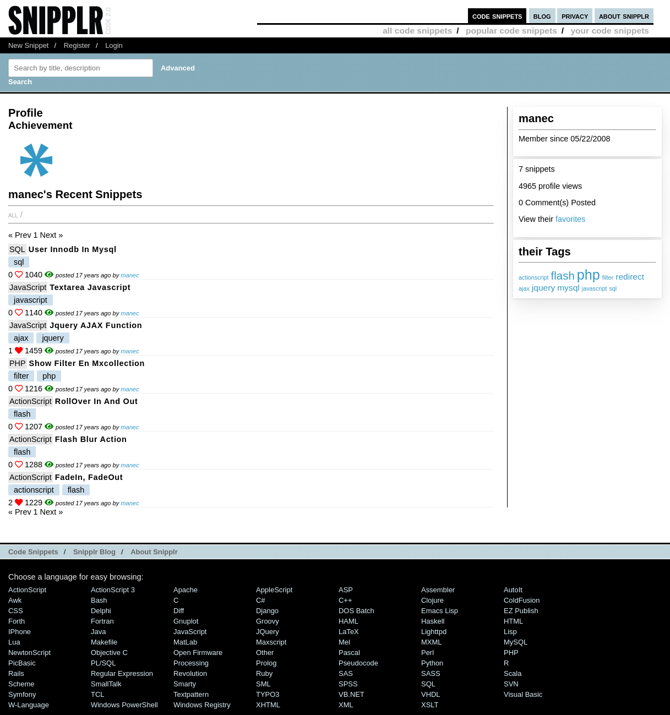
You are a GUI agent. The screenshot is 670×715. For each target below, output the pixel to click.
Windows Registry (202, 705)
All (13, 214)
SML (263, 684)
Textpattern (191, 694)
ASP (346, 590)
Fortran (102, 621)
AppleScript (274, 590)
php (588, 274)
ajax (524, 288)
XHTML (268, 705)
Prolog (266, 663)
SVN (511, 684)
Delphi (101, 611)
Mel (344, 642)
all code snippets (417, 30)
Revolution (190, 673)
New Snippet (28, 45)
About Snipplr (154, 552)
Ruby (264, 673)
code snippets (497, 15)
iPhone (19, 631)
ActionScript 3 (113, 590)
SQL (17, 249)
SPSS (348, 684)
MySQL (515, 642)
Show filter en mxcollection (87, 363)
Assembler (438, 590)
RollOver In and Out (96, 401)
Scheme (21, 684)
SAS (346, 673)
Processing (191, 663)
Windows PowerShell (124, 705)
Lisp (510, 631)
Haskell (432, 621)
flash (563, 275)
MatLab (185, 642)
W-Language (28, 705)
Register (77, 45)
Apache (185, 590)
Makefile (104, 642)
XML (346, 705)
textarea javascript (90, 287)
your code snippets (609, 30)
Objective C (109, 652)
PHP (17, 363)
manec (130, 275)
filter (607, 277)
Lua (14, 642)
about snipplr (624, 15)
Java (98, 631)
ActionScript (30, 401)
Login (114, 45)
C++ (345, 600)
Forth (16, 621)
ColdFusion (522, 600)
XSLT (429, 705)
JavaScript (27, 287)
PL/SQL (103, 663)
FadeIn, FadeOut (89, 477)
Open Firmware (197, 652)
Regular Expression (122, 673)
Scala (512, 673)
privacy (575, 15)
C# (260, 600)
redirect (629, 276)
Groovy (267, 621)
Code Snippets (33, 552)
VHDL (430, 694)
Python (432, 663)
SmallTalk (106, 684)
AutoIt (513, 590)
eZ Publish (521, 611)
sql (613, 288)
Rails (16, 673)
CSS (15, 611)
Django (267, 611)
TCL (97, 694)
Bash (99, 600)
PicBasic (22, 663)
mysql (568, 287)
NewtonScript (29, 652)
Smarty (184, 684)
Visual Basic (523, 694)
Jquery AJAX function (96, 325)
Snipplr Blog (94, 552)
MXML (431, 642)
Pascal (349, 652)
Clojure (432, 600)
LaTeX (349, 631)
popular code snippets (511, 30)
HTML (513, 621)
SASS (430, 673)
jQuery (267, 631)
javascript (594, 288)
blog (542, 15)
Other (265, 652)
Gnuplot (185, 621)
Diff (178, 611)
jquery (543, 287)
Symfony (22, 694)
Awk (14, 600)
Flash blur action (91, 439)
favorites (570, 219)
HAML (348, 621)
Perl (427, 652)
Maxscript (271, 642)
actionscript (534, 277)
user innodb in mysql (73, 249)
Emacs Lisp (439, 611)
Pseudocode (358, 663)
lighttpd (433, 631)
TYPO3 (267, 694)
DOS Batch (356, 611)
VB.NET (351, 694)
